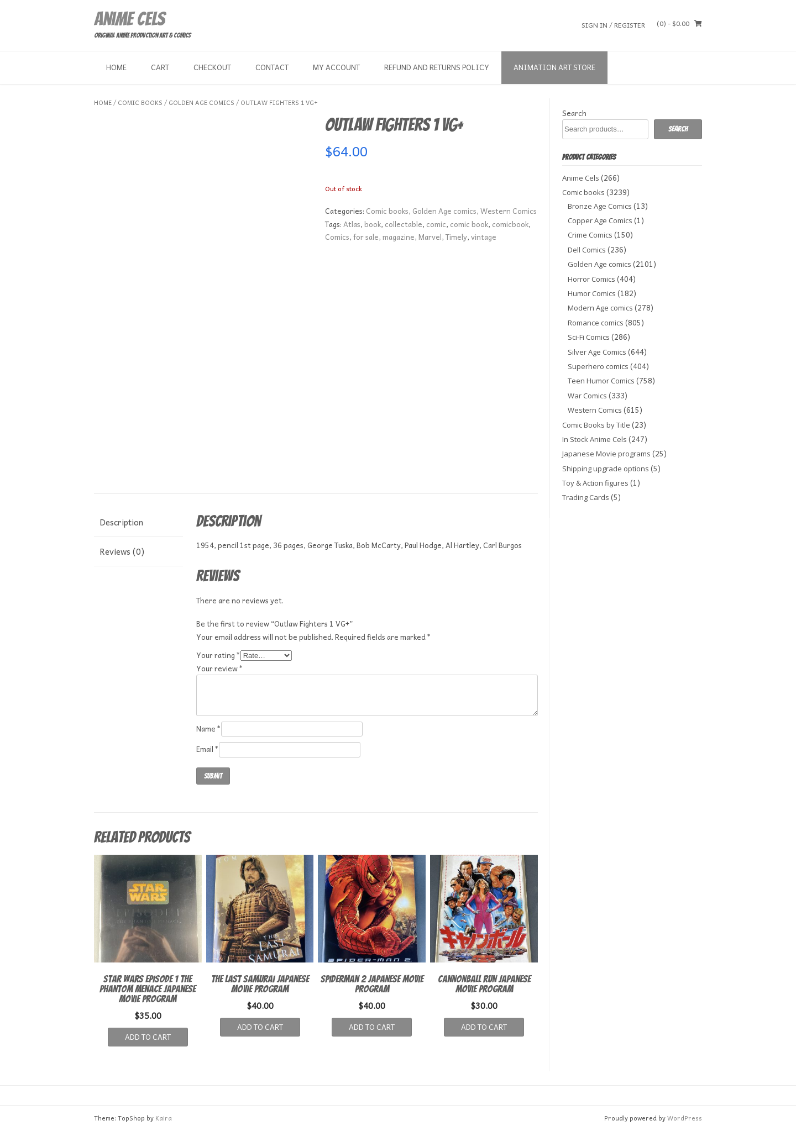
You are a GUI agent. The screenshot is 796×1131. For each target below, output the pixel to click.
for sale (366, 237)
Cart (160, 67)
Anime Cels (129, 19)
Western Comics (508, 211)
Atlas (351, 224)
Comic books (140, 102)
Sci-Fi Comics (589, 337)
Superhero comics (598, 366)
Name (208, 728)
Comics (337, 237)
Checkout (212, 67)
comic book (469, 224)
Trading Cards (585, 497)
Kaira (163, 1118)
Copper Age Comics (600, 220)
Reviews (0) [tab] (122, 551)
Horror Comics (591, 279)
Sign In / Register (613, 24)
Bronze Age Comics (600, 206)
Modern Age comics (600, 308)
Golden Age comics (201, 102)
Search (574, 113)
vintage (483, 237)
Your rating (218, 655)
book (372, 224)
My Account (336, 67)
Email (207, 749)
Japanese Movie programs (606, 454)
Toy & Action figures (595, 483)
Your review (219, 668)
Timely (456, 237)
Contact (272, 67)
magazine (399, 237)
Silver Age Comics (597, 352)
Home (116, 67)
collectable (403, 224)
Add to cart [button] (148, 1037)
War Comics (587, 396)
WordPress (684, 1118)
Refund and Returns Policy (436, 67)
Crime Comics (590, 235)
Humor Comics (592, 293)
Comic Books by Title (596, 425)
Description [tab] (121, 522)
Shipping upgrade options (605, 469)
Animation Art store (554, 67)
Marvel (430, 237)
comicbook (510, 224)
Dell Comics (587, 250)
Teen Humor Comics (601, 381)
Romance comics (596, 323)
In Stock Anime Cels (594, 439)
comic (436, 224)
